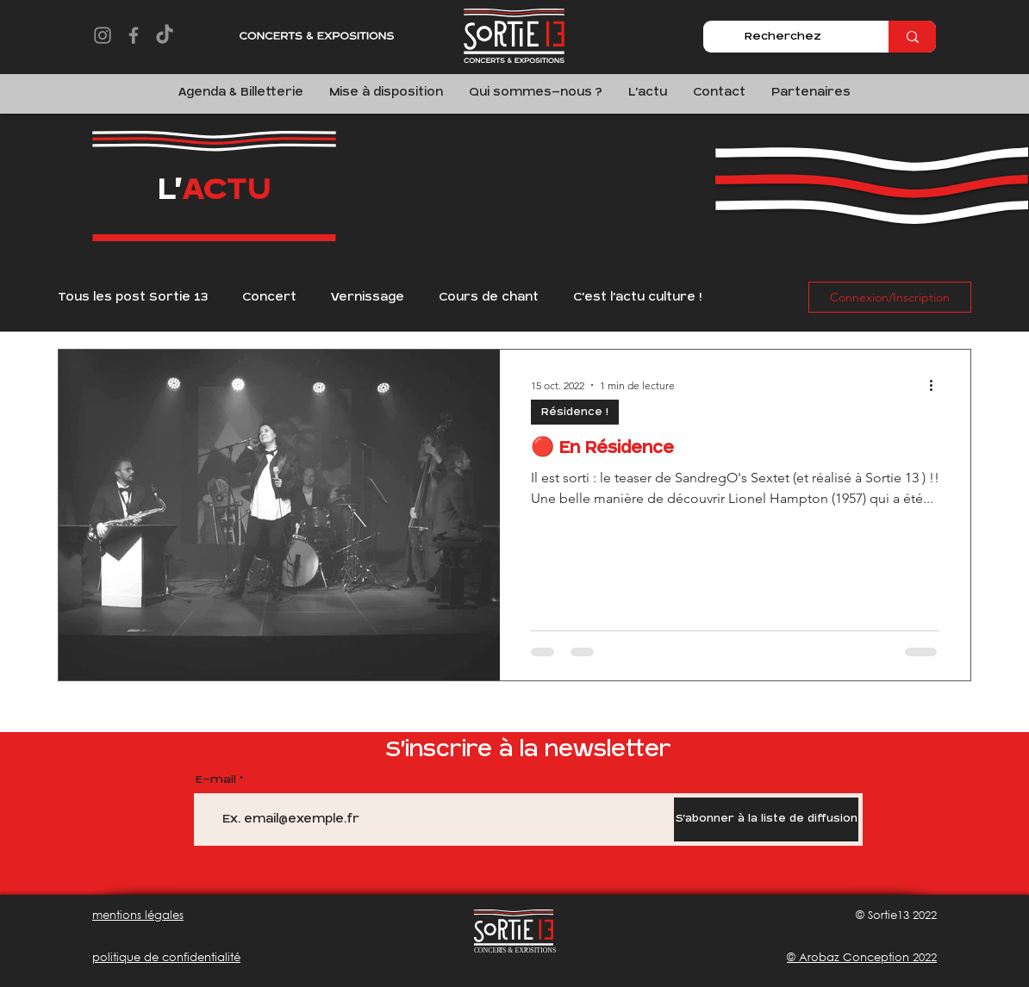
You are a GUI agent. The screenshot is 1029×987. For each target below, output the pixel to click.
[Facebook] (133, 35)
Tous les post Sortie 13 (133, 297)
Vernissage (367, 297)
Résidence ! (574, 412)
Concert (269, 297)
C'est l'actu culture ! (637, 297)
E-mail (216, 779)
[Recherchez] (783, 37)
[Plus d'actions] (936, 385)
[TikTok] (164, 35)
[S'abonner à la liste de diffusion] (766, 819)
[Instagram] (102, 35)
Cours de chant (489, 297)
